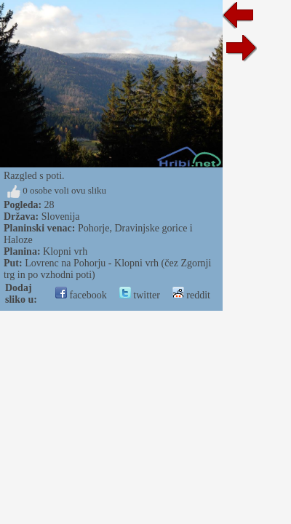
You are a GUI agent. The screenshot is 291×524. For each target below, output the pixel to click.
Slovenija (60, 216)
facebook (81, 295)
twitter (139, 295)
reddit (191, 295)
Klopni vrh (65, 251)
